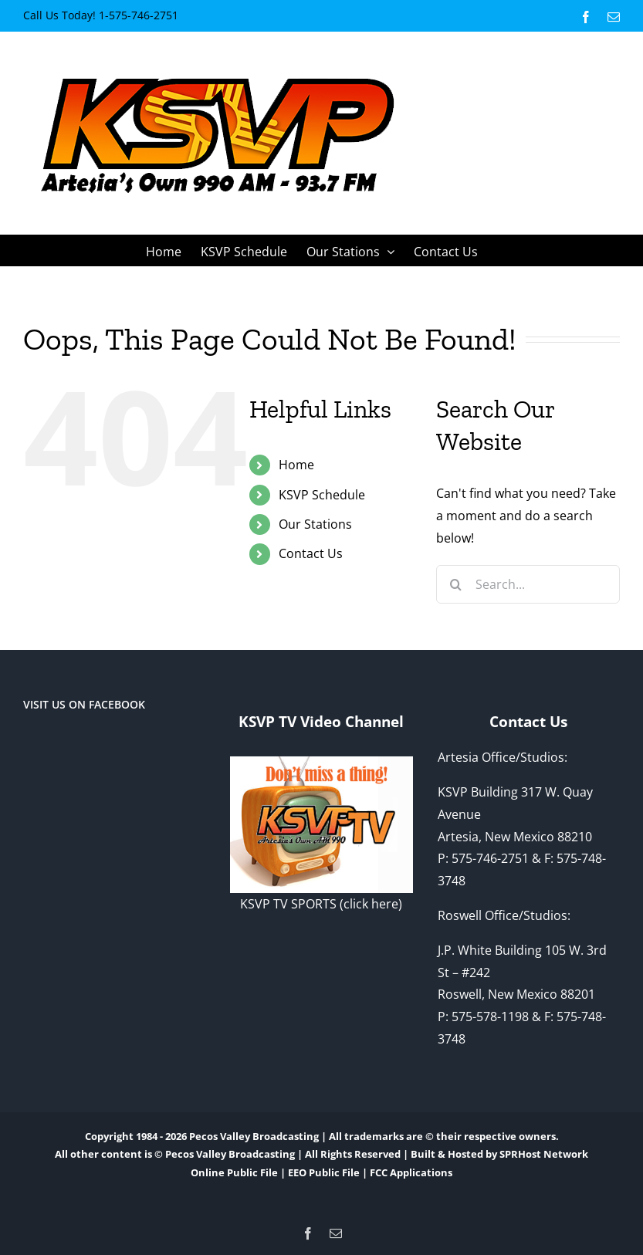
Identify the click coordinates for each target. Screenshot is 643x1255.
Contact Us (311, 553)
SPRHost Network (543, 1154)
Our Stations (315, 524)
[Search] (455, 584)
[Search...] (528, 584)
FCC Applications (411, 1172)
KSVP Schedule (322, 494)
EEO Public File (324, 1172)
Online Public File (234, 1172)
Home (296, 464)
